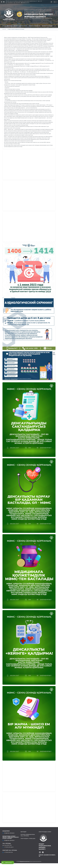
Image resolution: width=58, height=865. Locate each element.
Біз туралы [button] (9, 27)
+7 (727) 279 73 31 (8, 854)
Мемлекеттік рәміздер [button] (47, 27)
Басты (4, 27)
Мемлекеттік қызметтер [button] (34, 27)
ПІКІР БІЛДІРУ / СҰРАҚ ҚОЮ (28, 840)
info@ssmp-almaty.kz (25, 2)
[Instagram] (1, 2)
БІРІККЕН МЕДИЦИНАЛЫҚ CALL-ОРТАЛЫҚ (28, 837)
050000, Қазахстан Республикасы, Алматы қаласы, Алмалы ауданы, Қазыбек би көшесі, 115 (22, 1)
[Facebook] (4, 2)
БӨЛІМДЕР (23, 833)
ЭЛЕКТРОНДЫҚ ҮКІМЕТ (45, 833)
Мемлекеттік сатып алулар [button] (20, 27)
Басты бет (4, 30)
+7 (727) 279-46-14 (8, 849)
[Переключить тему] (51, 2)
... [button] (54, 27)
